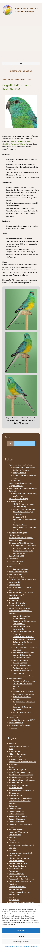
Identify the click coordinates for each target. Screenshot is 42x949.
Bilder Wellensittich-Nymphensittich (21, 790)
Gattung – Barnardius (16, 811)
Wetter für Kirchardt (16, 723)
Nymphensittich (14, 856)
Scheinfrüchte (14, 598)
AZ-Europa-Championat (17, 754)
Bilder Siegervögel (15, 783)
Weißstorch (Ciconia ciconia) (23, 691)
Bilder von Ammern (15, 788)
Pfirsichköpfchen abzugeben (19, 858)
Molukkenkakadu (15, 843)
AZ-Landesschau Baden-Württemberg (22, 762)
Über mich (16, 481)
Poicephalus (13, 871)
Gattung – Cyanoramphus (18, 816)
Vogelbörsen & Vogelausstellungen (21, 902)
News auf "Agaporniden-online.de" (21, 853)
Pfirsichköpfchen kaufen (17, 866)
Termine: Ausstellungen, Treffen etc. (22, 676)
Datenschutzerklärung (22, 946)
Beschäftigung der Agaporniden (20, 772)
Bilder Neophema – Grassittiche (20, 777)
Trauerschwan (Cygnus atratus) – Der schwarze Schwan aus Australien (25, 683)
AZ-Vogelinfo (13, 764)
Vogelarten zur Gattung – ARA (23, 652)
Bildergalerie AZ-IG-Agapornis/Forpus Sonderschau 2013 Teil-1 (24, 519)
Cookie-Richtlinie (9, 946)
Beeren (11, 767)
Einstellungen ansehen (21, 941)
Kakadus (12, 840)
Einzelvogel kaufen (15, 796)
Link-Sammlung (14, 585)
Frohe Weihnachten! (16, 561)
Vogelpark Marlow (15, 678)
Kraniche (16, 699)
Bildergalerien (14, 793)
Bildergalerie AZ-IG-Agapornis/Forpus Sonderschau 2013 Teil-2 (24, 527)
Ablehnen (21, 936)
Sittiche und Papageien (17, 606)
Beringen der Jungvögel (17, 770)
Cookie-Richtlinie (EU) (16, 556)
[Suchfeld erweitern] (10, 443)
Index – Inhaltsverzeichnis (18, 572)
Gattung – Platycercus (17, 819)
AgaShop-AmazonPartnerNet (19, 746)
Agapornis (12, 744)
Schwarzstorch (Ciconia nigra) (23, 694)
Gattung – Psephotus (16, 822)
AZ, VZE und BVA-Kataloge (18, 499)
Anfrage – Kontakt (19, 473)
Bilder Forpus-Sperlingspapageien (21, 775)
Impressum (33, 946)
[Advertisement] (21, 39)
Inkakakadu (13, 837)
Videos (11, 897)
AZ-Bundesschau (15, 751)
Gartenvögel (13, 806)
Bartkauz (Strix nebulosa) (22, 697)
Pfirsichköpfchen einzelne (18, 863)
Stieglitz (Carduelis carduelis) (19, 608)
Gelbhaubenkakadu (16, 829)
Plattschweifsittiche (16, 869)
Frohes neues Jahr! (15, 564)
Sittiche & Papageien (16, 874)
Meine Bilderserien (15, 590)
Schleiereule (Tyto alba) (17, 603)
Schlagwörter (13, 600)
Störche (15, 689)
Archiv (11, 749)
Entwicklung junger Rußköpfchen (20, 798)
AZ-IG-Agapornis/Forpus (17, 501)
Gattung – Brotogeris (16, 814)
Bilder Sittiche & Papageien (18, 785)
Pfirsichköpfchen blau (16, 861)
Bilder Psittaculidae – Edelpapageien (22, 780)
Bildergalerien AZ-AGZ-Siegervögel (21, 543)
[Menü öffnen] (21, 63)
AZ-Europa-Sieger (15, 757)
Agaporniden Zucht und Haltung (20, 465)
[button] (39, 905)
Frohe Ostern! (13, 559)
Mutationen (13, 850)
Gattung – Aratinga (15, 809)
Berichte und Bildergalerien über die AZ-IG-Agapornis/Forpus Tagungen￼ (24, 511)
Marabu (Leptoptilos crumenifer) (20, 587)
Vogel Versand (14, 900)
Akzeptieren (21, 930)
